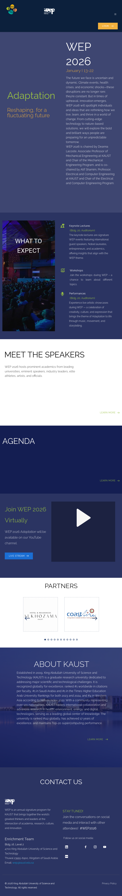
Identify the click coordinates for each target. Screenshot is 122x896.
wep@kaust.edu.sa (23, 862)
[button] (113, 12)
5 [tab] (58, 639)
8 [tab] (67, 639)
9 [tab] (70, 639)
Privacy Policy (109, 883)
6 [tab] (61, 639)
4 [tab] (54, 639)
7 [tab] (64, 639)
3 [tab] (51, 639)
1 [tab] (45, 639)
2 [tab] (48, 639)
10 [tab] (74, 639)
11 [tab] (77, 639)
